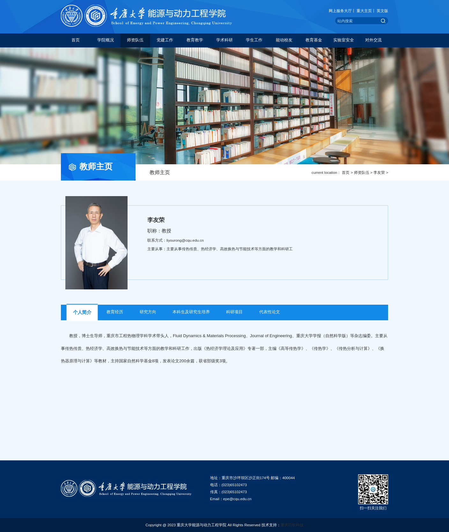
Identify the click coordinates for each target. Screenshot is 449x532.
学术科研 (224, 40)
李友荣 (379, 172)
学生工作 (254, 40)
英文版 (382, 11)
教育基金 (313, 40)
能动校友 (284, 40)
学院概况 (105, 40)
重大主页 (364, 11)
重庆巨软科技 (292, 525)
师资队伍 (135, 40)
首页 (75, 40)
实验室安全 (343, 40)
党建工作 (165, 40)
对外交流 (373, 40)
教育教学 (195, 40)
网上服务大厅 (340, 11)
